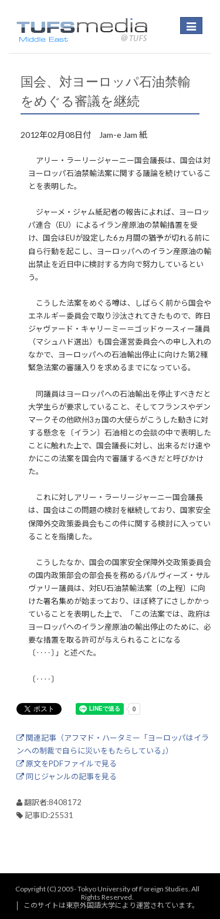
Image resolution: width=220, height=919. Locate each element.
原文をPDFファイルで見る (66, 763)
